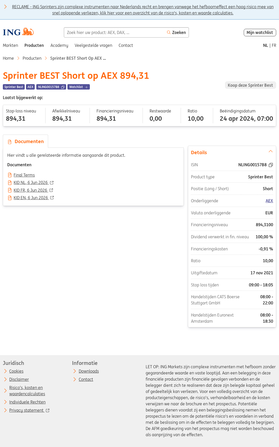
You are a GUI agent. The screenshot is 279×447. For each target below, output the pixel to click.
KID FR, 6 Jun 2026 (31, 190)
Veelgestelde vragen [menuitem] (93, 45)
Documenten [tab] (25, 141)
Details (232, 152)
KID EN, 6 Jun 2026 (31, 198)
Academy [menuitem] (59, 45)
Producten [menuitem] (34, 45)
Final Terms (24, 175)
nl (265, 45)
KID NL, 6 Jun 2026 (31, 182)
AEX (269, 200)
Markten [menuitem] (10, 45)
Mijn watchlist (260, 32)
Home (8, 58)
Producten (32, 58)
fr (274, 45)
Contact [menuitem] (126, 45)
